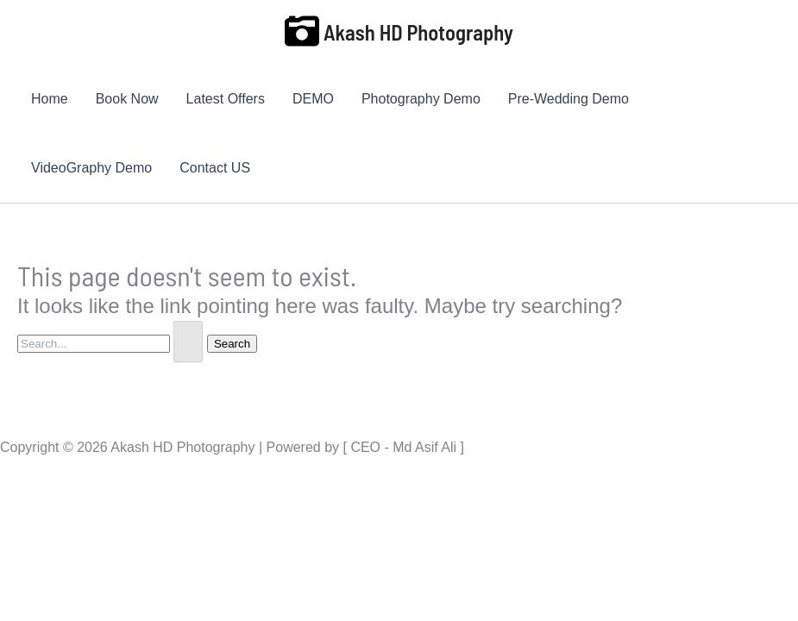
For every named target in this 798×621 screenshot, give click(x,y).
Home (49, 98)
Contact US (214, 167)
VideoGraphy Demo (91, 167)
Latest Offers (225, 98)
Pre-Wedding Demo (568, 98)
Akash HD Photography (418, 32)
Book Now (127, 98)
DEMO (313, 98)
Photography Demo (421, 98)
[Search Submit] (188, 341)
